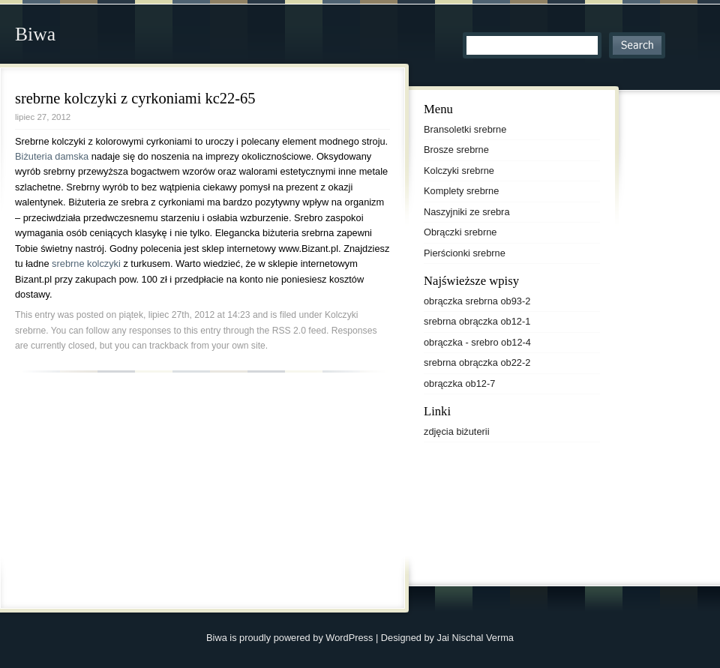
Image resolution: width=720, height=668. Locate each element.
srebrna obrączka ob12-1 (477, 321)
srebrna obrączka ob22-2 (477, 362)
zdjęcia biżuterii (457, 431)
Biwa (35, 34)
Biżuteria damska (53, 156)
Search (637, 45)
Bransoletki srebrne (465, 129)
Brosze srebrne (456, 149)
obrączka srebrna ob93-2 (477, 301)
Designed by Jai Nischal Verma (447, 637)
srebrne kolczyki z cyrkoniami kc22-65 (135, 98)
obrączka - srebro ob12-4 (477, 342)
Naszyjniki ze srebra (467, 211)
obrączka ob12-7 (459, 383)
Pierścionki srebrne (465, 253)
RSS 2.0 (289, 330)
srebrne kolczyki (87, 263)
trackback (168, 345)
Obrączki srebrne (460, 232)
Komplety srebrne (461, 190)
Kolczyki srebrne (459, 170)
